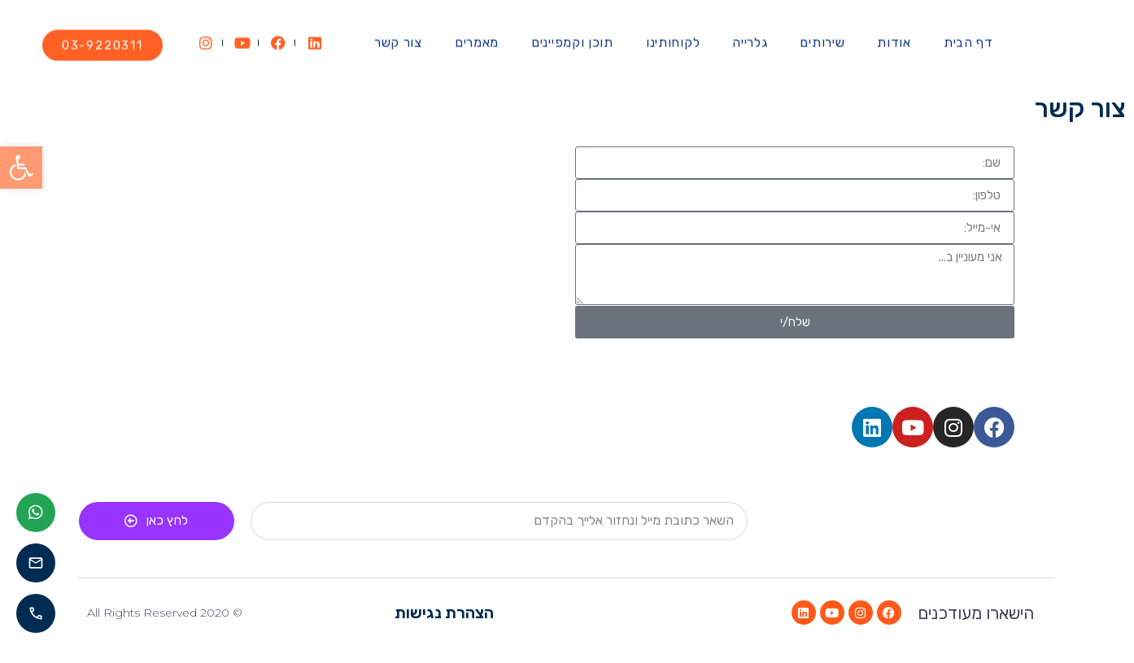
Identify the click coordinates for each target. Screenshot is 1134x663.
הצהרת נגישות (444, 612)
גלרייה (749, 35)
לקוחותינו (673, 35)
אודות (894, 35)
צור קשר (398, 35)
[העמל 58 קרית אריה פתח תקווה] (339, 268)
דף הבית (968, 35)
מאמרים (477, 35)
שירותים (822, 35)
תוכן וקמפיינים (572, 35)
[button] (21, 167)
